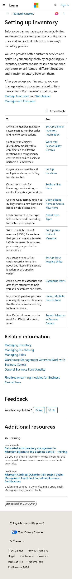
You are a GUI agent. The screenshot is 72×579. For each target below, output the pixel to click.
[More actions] (64, 14)
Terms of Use (15, 562)
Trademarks (34, 562)
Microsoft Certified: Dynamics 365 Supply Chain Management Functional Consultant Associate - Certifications (34, 478)
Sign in (65, 5)
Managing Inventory (18, 345)
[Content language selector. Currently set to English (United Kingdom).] (27, 523)
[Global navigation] (4, 5)
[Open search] (55, 5)
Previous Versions (38, 550)
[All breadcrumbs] (8, 14)
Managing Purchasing (19, 350)
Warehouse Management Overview (28, 360)
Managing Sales (15, 355)
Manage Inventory (17, 96)
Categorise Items (55, 281)
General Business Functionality (25, 369)
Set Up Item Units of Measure (53, 234)
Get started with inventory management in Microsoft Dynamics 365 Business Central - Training (36, 450)
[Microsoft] (36, 5)
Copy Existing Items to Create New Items (55, 203)
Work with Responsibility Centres (54, 146)
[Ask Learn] (57, 14)
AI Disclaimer (15, 550)
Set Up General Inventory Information (55, 130)
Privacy (42, 556)
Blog (10, 556)
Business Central (23, 13)
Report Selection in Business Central (55, 319)
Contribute (26, 556)
